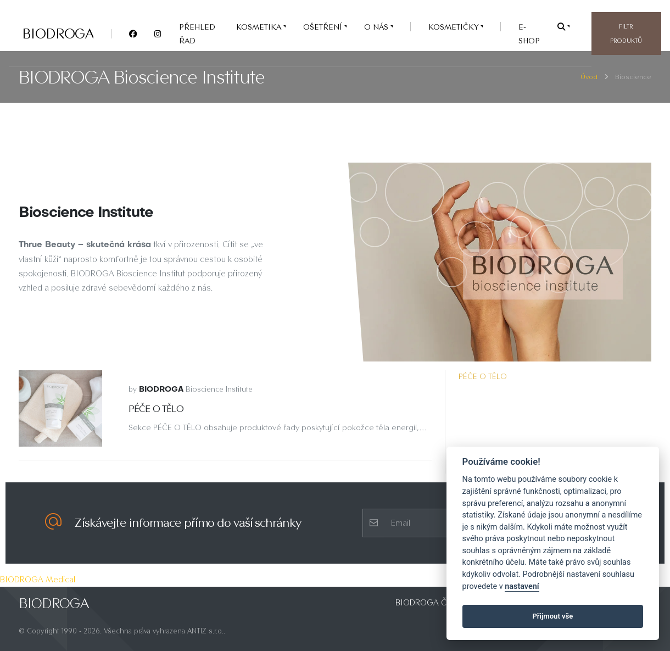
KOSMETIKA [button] (259, 26)
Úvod (589, 77)
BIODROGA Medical (37, 579)
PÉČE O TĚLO (483, 376)
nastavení (522, 586)
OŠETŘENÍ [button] (323, 26)
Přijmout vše (552, 616)
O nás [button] (377, 26)
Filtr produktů (626, 33)
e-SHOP (529, 33)
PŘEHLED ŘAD (197, 33)
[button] (563, 26)
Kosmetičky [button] (454, 26)
